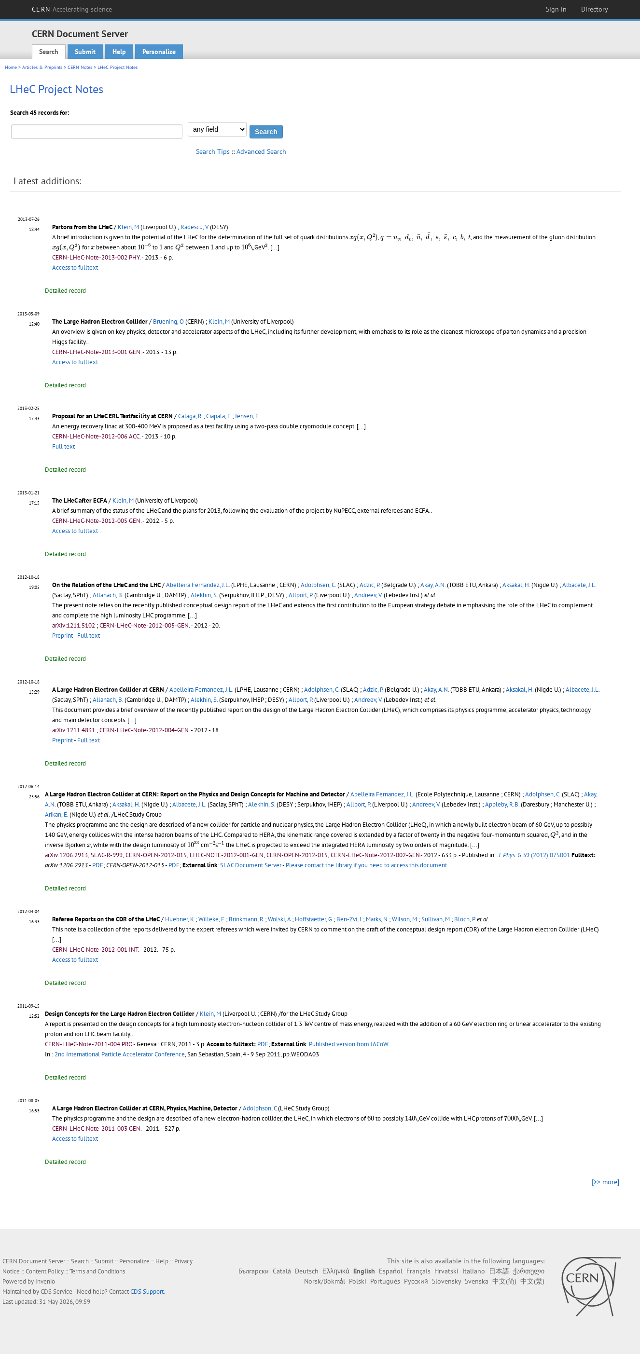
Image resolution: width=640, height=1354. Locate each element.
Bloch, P (464, 919)
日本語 (499, 1271)
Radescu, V (195, 227)
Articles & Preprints (42, 67)
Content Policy (45, 1271)
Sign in (556, 9)
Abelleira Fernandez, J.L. (198, 585)
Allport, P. (301, 595)
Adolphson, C (260, 1108)
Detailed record (65, 291)
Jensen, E (247, 416)
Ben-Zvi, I (349, 919)
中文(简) (504, 1281)
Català (282, 1271)
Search (48, 51)
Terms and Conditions (97, 1271)
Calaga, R (190, 416)
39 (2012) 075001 (534, 855)
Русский (416, 1281)
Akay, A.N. (432, 585)
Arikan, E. (56, 814)
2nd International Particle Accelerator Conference (120, 1054)
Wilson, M (404, 919)
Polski (357, 1281)
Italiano (473, 1271)
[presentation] (363, 238)
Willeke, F (211, 919)
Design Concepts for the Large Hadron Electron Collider (120, 1014)
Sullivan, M (435, 919)
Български (253, 1271)
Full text (63, 446)
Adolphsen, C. (318, 585)
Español (391, 1271)
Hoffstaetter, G (313, 919)
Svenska (476, 1281)
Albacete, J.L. (579, 585)
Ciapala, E (218, 416)
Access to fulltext (75, 267)
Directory (594, 9)
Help (119, 51)
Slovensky (446, 1281)
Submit (85, 51)
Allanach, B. (108, 595)
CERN (72, 9)
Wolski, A (279, 919)
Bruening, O (168, 321)
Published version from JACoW (349, 1044)
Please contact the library (367, 865)
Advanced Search (261, 151)
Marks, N (377, 919)
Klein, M (128, 227)
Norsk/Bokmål (324, 1281)
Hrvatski (446, 1271)
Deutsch (307, 1271)
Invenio (45, 1281)
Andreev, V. (368, 595)
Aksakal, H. (516, 585)
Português (385, 1281)
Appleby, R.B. (502, 804)
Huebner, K (179, 919)
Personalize (159, 51)
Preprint (62, 635)
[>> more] (605, 1181)
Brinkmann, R (246, 919)
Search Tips (213, 151)
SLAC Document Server (250, 865)
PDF (97, 865)
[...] (192, 615)
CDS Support (147, 1291)
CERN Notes (80, 67)
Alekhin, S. (204, 595)
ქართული (528, 1271)
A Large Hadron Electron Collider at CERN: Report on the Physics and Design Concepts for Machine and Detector (195, 794)
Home (11, 67)
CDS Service (56, 1291)
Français (418, 1271)
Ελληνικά (335, 1271)
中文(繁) (532, 1281)
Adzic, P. (370, 585)
